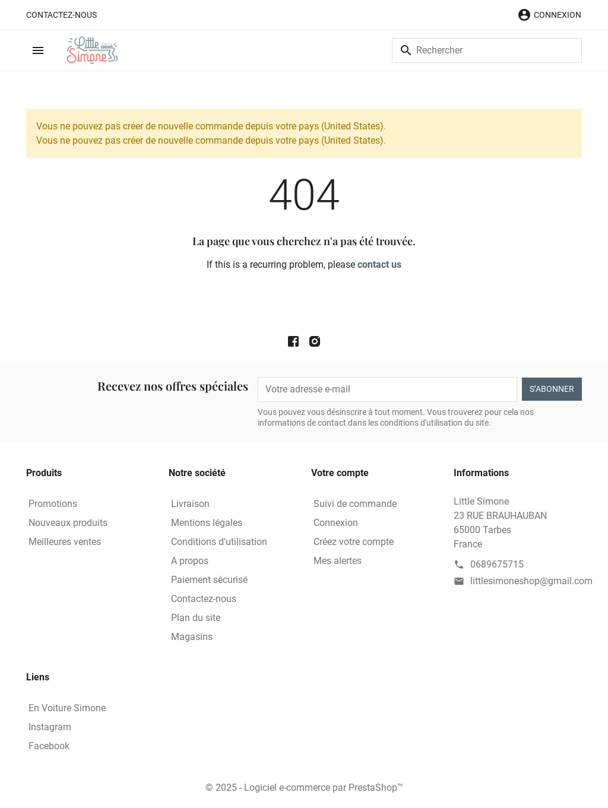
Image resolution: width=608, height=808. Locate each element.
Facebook (48, 746)
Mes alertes (338, 560)
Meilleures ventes (64, 541)
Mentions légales (206, 522)
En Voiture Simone (67, 708)
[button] (549, 14)
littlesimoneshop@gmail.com (531, 581)
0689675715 (497, 564)
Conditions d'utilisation (219, 541)
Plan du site (195, 617)
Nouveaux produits (67, 522)
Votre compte (340, 473)
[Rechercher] (487, 50)
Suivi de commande (355, 503)
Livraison (190, 503)
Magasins (192, 636)
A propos (189, 560)
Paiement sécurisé (209, 579)
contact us (379, 264)
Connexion (336, 522)
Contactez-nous (61, 15)
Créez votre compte (354, 541)
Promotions (52, 503)
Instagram (49, 727)
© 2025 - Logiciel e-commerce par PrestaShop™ (304, 787)
